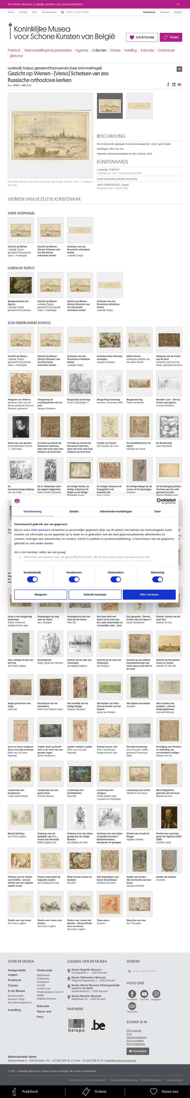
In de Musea (16, 990)
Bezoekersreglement (20, 1002)
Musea (115, 50)
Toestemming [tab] (32, 511)
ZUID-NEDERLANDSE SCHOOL (117, 178)
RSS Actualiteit (135, 1040)
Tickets (174, 37)
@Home (16, 56)
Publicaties (43, 978)
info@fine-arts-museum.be (121, 1060)
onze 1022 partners (36, 529)
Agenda (82, 50)
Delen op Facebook (168, 84)
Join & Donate (145, 37)
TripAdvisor (132, 1011)
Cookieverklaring (174, 1080)
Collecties (99, 50)
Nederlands (149, 12)
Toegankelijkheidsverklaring (123, 1080)
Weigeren (41, 594)
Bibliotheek (43, 975)
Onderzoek (166, 50)
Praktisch (14, 50)
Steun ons (44, 1011)
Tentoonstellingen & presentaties (48, 50)
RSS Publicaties (136, 1044)
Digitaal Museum (46, 998)
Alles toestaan (149, 594)
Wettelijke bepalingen (151, 1080)
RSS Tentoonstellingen (137, 1036)
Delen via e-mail (179, 84)
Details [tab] (74, 511)
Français (165, 12)
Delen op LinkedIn (174, 84)
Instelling (130, 50)
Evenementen (49, 12)
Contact (23, 12)
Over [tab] (157, 511)
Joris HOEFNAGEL (21, 213)
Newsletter (140, 1051)
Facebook (132, 999)
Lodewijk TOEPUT (119, 171)
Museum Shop (16, 999)
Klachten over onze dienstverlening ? (88, 1080)
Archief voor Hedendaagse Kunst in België (50, 992)
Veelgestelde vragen (17, 972)
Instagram (156, 999)
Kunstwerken (179, 69)
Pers (34, 12)
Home (11, 12)
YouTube (144, 999)
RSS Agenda (134, 1030)
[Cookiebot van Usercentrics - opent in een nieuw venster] (159, 501)
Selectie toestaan (95, 594)
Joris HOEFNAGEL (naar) (113, 186)
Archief (41, 985)
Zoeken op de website (62, 12)
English (178, 12)
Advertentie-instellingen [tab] (116, 511)
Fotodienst (43, 981)
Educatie (147, 50)
